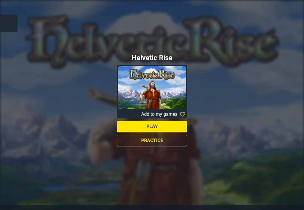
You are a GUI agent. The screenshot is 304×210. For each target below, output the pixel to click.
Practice (152, 140)
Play (152, 126)
